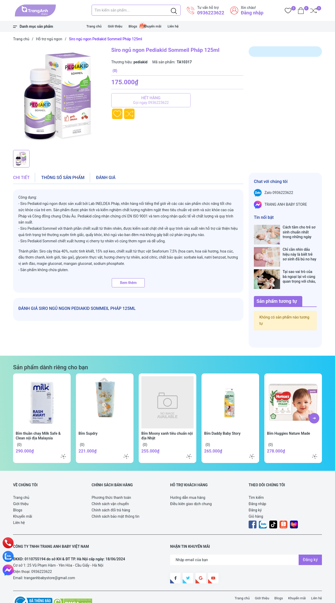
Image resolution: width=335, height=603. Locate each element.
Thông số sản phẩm (63, 177)
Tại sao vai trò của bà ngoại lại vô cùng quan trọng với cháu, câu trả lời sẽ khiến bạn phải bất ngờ (299, 265)
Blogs (133, 26)
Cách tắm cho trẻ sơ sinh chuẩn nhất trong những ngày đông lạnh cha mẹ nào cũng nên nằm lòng (299, 232)
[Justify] (174, 10)
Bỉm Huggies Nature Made (288, 417)
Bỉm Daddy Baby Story (222, 417)
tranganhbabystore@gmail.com (49, 561)
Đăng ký (255, 494)
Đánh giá (105, 177)
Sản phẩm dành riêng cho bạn (50, 351)
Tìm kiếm (256, 481)
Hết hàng (151, 100)
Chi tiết (21, 177)
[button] (314, 402)
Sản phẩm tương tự (276, 284)
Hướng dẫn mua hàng (187, 481)
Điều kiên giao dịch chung (191, 487)
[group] (59, 96)
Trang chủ (94, 26)
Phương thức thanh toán (111, 481)
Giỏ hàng (256, 500)
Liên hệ (173, 26)
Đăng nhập (252, 12)
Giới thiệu (115, 26)
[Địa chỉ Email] (246, 543)
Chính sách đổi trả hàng (111, 494)
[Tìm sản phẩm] (136, 10)
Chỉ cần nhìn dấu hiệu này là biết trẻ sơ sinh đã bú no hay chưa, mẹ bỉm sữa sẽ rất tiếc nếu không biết (300, 249)
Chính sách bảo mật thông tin (115, 500)
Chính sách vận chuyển (110, 487)
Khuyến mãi (152, 26)
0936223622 (210, 12)
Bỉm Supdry (88, 417)
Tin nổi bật (264, 217)
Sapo (110, 596)
